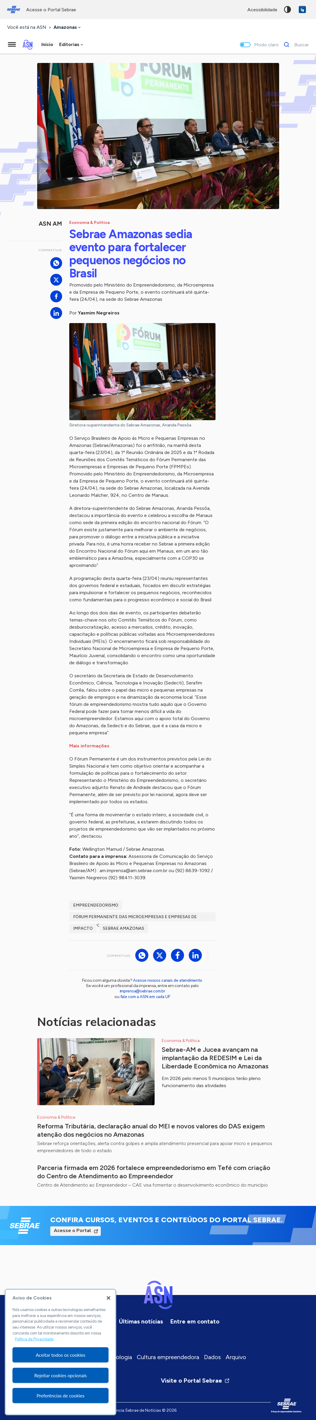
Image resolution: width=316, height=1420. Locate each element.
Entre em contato (194, 1321)
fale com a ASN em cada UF (145, 997)
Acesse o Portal (72, 1230)
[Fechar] (108, 1297)
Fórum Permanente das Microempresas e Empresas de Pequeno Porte (135, 917)
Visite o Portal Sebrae (195, 1380)
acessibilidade (262, 9)
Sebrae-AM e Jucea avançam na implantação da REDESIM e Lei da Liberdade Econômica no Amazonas (215, 1058)
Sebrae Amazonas (123, 928)
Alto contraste (287, 9)
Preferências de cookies (60, 1395)
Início (47, 44)
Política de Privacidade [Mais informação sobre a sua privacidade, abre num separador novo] (34, 1339)
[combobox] (68, 27)
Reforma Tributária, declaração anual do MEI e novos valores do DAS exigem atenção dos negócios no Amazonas (151, 1130)
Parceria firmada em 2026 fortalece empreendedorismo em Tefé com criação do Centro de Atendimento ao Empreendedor (153, 1172)
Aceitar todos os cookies (60, 1355)
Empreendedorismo (95, 905)
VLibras (302, 9)
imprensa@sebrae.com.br (142, 991)
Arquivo (236, 1357)
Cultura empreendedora (168, 1357)
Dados (212, 1357)
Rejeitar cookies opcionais (60, 1375)
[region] (60, 1352)
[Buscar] (295, 44)
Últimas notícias (141, 1321)
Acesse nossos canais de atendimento (167, 980)
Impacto (83, 928)
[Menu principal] (12, 44)
